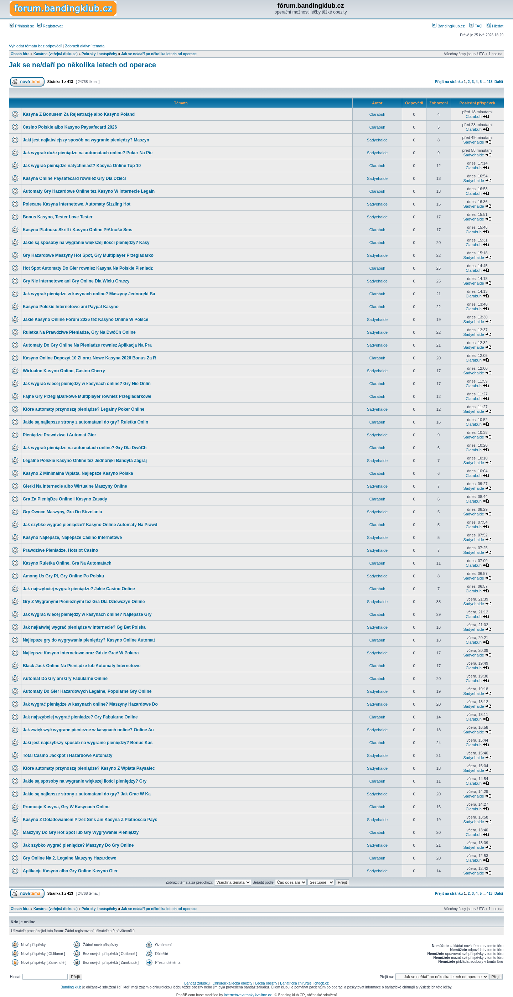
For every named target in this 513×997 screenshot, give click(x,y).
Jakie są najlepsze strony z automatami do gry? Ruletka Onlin (85, 422)
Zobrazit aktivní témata (84, 46)
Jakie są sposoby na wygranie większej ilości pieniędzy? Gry (84, 781)
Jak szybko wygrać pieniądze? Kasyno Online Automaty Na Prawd (90, 524)
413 (490, 82)
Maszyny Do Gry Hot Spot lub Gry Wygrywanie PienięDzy (81, 832)
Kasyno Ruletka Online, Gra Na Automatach (67, 563)
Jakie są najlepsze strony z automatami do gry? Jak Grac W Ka (87, 793)
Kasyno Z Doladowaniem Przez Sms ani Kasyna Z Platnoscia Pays (90, 819)
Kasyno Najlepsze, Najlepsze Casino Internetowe (72, 537)
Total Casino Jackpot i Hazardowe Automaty (67, 755)
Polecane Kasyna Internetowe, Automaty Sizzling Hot (76, 204)
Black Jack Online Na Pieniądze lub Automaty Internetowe (81, 665)
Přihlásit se (22, 26)
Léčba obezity (266, 983)
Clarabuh (377, 114)
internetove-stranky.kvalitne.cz (248, 995)
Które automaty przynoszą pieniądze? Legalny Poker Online (83, 409)
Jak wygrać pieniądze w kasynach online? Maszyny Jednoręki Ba (89, 293)
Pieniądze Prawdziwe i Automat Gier (59, 434)
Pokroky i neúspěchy (99, 54)
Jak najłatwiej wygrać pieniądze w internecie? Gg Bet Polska (84, 627)
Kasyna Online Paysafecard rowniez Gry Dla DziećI (74, 178)
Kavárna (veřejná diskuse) (55, 54)
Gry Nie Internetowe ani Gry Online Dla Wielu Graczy (76, 281)
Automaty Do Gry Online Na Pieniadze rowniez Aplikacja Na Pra (87, 345)
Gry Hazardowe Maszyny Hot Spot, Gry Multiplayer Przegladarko (88, 255)
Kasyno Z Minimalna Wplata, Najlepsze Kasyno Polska (78, 473)
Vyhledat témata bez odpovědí (35, 46)
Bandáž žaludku (196, 983)
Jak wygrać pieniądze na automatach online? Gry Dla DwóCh (84, 447)
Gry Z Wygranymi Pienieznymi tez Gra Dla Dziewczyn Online (84, 601)
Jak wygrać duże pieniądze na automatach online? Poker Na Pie (87, 152)
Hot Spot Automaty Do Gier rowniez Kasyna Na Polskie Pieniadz (88, 268)
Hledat (495, 26)
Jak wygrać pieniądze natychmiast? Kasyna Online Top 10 (82, 165)
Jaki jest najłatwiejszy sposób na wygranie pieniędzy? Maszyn (86, 139)
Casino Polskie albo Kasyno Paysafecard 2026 (70, 127)
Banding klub (71, 987)
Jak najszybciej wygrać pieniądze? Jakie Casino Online (79, 588)
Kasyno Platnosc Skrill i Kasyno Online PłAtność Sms (77, 229)
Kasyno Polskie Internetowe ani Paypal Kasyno (71, 306)
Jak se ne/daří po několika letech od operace (159, 54)
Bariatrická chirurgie (295, 983)
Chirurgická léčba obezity (233, 983)
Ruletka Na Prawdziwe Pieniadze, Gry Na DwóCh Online (79, 332)
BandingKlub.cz (448, 26)
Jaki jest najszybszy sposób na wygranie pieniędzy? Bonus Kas (87, 742)
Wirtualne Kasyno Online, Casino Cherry (64, 370)
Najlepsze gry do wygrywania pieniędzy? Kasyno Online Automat (89, 640)
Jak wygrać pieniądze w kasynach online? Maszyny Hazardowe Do (90, 704)
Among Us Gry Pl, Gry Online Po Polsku (63, 575)
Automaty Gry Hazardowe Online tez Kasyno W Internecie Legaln (89, 191)
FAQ (475, 26)
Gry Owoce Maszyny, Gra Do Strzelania (62, 511)
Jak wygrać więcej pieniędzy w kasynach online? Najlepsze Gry (87, 614)
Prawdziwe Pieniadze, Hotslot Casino (60, 550)
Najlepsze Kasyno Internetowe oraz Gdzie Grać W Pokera (81, 652)
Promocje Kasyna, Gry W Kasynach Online (66, 806)
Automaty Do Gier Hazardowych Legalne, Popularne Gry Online (87, 691)
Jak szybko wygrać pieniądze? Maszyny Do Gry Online (78, 845)
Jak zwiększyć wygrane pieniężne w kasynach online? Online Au (88, 729)
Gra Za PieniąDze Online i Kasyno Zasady (65, 499)
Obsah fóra (20, 54)
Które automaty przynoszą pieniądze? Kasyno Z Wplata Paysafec (89, 768)
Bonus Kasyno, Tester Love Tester (58, 216)
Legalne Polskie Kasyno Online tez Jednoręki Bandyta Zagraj (85, 460)
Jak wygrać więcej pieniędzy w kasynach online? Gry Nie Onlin (87, 383)
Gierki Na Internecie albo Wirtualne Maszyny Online (75, 486)
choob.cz (322, 983)
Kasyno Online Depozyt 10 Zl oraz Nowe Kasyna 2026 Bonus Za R (89, 357)
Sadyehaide (377, 140)
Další (498, 82)
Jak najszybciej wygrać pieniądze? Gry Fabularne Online (80, 717)
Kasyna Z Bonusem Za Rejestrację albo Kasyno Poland (79, 114)
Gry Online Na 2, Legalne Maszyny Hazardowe (69, 858)
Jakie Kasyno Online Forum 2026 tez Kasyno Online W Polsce (85, 319)
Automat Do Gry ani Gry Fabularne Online (65, 678)
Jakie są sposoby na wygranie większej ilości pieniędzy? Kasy (86, 242)
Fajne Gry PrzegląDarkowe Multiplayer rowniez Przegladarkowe (87, 396)
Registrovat (50, 26)
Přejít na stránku (449, 82)
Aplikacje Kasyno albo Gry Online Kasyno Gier (70, 870)
